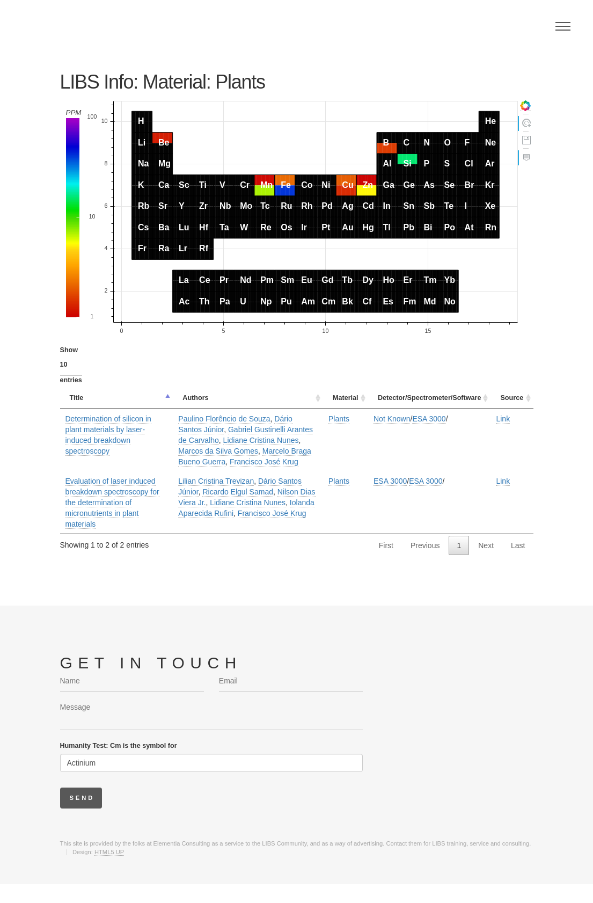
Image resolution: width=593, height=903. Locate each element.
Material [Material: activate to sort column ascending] (345, 398)
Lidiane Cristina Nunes (261, 440)
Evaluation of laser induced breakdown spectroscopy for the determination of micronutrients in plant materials (112, 502)
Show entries (71, 365)
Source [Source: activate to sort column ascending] (511, 398)
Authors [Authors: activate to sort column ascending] (195, 398)
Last (518, 545)
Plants (338, 418)
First (386, 545)
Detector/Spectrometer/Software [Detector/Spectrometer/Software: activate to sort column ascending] (429, 398)
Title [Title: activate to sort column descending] (77, 398)
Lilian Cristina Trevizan (216, 481)
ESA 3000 (428, 418)
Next (486, 545)
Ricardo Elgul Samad (237, 491)
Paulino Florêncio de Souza (224, 418)
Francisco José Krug (264, 461)
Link (503, 418)
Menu (563, 26)
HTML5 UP (109, 852)
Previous (425, 545)
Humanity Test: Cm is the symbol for (118, 745)
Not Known (392, 418)
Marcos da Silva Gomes (218, 451)
